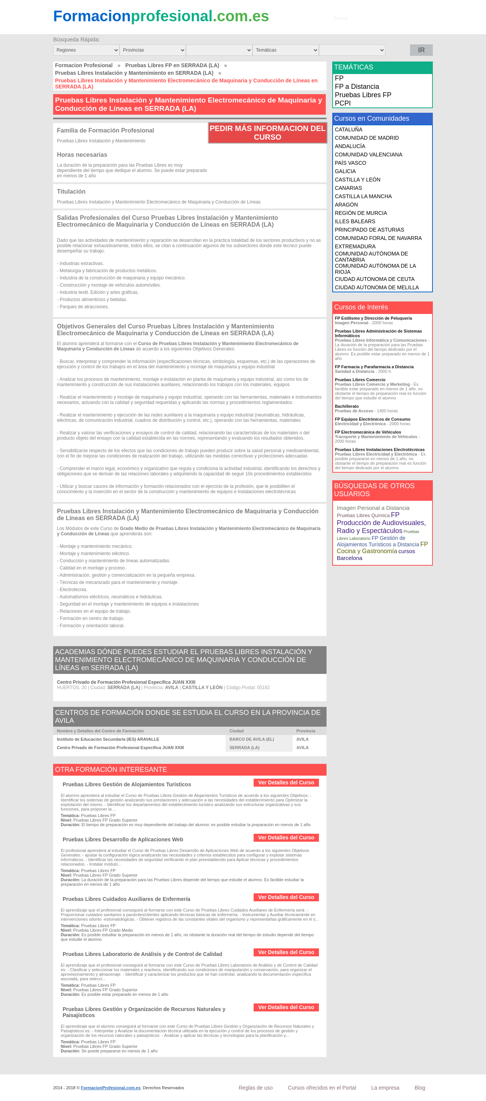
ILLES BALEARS (355, 221)
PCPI (343, 103)
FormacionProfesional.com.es (110, 1087)
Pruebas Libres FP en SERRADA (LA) (172, 65)
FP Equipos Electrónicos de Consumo (372, 419)
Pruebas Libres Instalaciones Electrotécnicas (380, 449)
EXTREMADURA (355, 246)
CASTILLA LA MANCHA (363, 196)
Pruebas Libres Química (363, 515)
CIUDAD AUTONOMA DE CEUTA (375, 279)
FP (339, 78)
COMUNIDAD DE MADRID (367, 138)
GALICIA (345, 171)
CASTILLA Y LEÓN (357, 180)
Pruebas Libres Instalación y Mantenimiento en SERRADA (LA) (134, 73)
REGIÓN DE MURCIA (361, 213)
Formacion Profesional (84, 65)
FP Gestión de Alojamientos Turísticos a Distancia (378, 541)
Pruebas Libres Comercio (360, 379)
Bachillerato (347, 406)
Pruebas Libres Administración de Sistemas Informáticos (378, 333)
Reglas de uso (256, 1088)
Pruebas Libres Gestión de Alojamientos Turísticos (127, 784)
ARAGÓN (346, 205)
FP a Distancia (357, 86)
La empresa (385, 1088)
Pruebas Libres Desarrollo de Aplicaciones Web (123, 839)
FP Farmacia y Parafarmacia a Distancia (374, 366)
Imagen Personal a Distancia (373, 508)
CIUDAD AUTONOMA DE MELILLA (377, 287)
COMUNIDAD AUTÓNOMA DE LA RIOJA (375, 269)
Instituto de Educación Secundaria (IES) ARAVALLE (108, 739)
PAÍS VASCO (350, 163)
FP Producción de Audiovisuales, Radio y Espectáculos (381, 523)
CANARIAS (348, 188)
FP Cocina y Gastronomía (382, 547)
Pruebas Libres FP (363, 95)
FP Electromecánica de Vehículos (368, 432)
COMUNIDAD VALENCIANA (368, 154)
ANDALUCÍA (350, 146)
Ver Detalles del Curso (286, 782)
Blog (420, 1088)
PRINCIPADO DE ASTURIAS (369, 230)
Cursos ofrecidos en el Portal (322, 1088)
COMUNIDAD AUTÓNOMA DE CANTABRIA (371, 257)
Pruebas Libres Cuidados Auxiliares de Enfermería (126, 899)
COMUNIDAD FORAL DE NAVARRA (378, 238)
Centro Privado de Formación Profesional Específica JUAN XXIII (126, 682)
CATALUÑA (349, 129)
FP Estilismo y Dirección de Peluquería (373, 318)
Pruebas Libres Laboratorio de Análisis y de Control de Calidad (142, 954)
